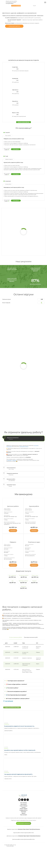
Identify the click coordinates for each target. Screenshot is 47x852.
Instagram (9, 460)
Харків (27, 829)
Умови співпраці (23, 805)
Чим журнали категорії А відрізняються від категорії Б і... (18, 774)
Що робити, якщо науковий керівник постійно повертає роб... (20, 750)
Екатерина (6, 724)
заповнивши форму (23, 446)
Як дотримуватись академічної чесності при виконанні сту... (19, 726)
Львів (30, 829)
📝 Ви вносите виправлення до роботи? (16, 691)
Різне (6, 754)
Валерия (6, 748)
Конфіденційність (23, 810)
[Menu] (45, 2)
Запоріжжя (20, 829)
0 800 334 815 (24, 795)
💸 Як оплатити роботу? (12, 687)
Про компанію (23, 802)
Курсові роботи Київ (29, 832)
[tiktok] (22, 799)
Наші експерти (23, 814)
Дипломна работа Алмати (18, 839)
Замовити (13, 530)
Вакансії (23, 813)
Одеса (24, 829)
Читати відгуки (16, 149)
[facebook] (25, 799)
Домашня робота (8, 730)
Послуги (23, 807)
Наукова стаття (8, 778)
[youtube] (19, 799)
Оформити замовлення (16, 5)
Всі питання (9, 701)
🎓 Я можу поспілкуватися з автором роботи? (17, 698)
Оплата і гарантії (23, 808)
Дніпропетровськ (36, 829)
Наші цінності (23, 804)
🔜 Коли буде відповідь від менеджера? (16, 695)
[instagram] (27, 799)
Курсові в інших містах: (12, 829)
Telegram (14, 460)
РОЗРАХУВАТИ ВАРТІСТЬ (14, 26)
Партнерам (23, 811)
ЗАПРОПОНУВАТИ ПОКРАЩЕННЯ (23, 823)
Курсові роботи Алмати (18, 832)
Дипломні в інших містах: (12, 835)
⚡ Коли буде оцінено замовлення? (15, 680)
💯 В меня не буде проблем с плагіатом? (16, 684)
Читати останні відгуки (23, 122)
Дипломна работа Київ (29, 839)
